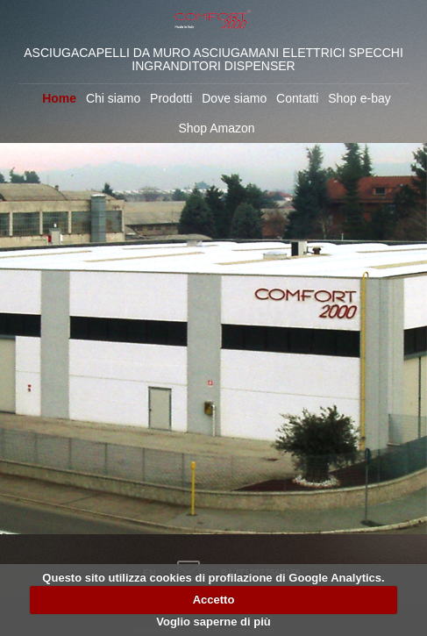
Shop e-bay (359, 98)
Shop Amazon (216, 128)
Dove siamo (234, 98)
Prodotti (171, 98)
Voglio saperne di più (213, 621)
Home (59, 98)
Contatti (297, 98)
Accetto (214, 599)
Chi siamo (113, 98)
